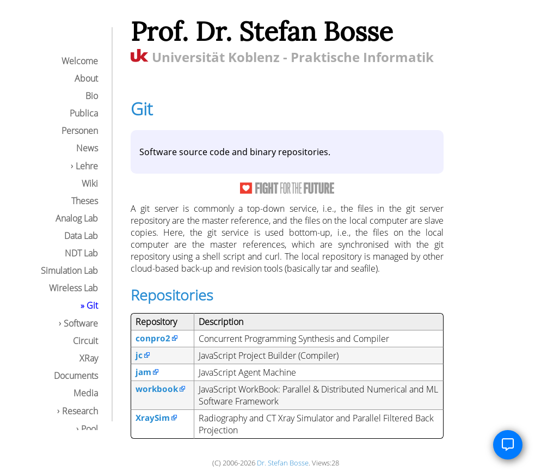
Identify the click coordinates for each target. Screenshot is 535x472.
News (87, 148)
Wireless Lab (73, 288)
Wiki (90, 183)
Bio (91, 96)
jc (139, 355)
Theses (84, 201)
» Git (89, 305)
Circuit (85, 341)
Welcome (80, 61)
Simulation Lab (69, 271)
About (86, 78)
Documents (76, 376)
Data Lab (81, 236)
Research (80, 411)
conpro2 (153, 338)
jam (143, 371)
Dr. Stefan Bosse (283, 463)
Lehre (87, 166)
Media (85, 393)
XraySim (153, 417)
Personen (80, 131)
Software (81, 323)
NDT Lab (81, 253)
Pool (89, 429)
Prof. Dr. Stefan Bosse (262, 31)
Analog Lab (77, 218)
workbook (157, 388)
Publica (84, 113)
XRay (88, 358)
